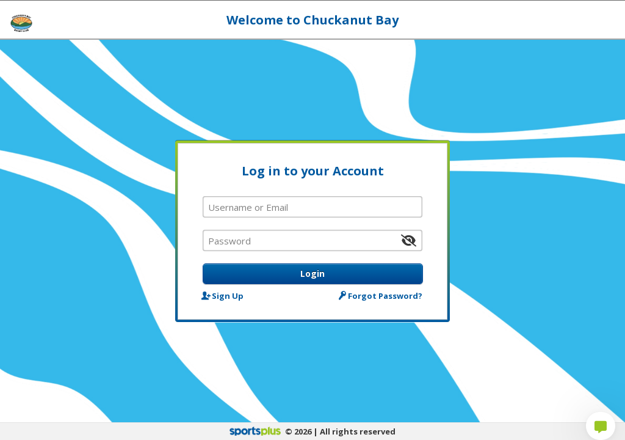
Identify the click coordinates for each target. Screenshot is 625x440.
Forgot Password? (381, 295)
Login (312, 273)
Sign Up (223, 295)
